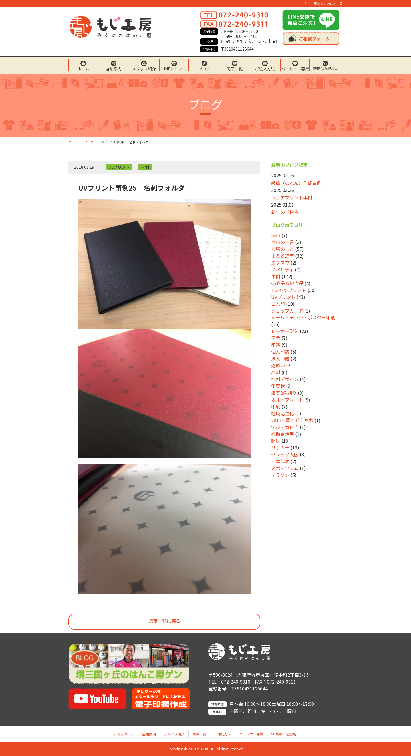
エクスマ (280, 262)
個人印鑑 (280, 351)
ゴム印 (278, 303)
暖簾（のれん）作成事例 (296, 183)
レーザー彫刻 (285, 331)
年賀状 (278, 385)
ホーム (83, 68)
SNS (275, 235)
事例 (145, 167)
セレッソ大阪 (285, 454)
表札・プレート (287, 399)
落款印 (278, 365)
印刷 (275, 406)
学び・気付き (285, 427)
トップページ (124, 733)
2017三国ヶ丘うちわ (292, 420)
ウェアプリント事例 (291, 197)
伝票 (275, 337)
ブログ (204, 68)
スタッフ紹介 (144, 68)
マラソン (280, 474)
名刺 (275, 372)
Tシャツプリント (288, 290)
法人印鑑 (280, 358)
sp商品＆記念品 (287, 283)
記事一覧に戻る (164, 620)
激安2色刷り (284, 392)
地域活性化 (282, 413)
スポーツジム (285, 468)
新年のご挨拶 (285, 212)
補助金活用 (282, 433)
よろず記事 (282, 255)
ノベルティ (282, 269)
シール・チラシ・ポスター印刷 (303, 317)
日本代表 (280, 461)
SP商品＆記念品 (325, 68)
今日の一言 (282, 242)
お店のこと (282, 248)
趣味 (275, 440)
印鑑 (275, 344)
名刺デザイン (285, 379)
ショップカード (287, 310)
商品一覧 (235, 68)
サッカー (280, 447)
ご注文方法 (265, 68)
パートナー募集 (295, 68)
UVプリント (119, 167)
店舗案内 (114, 68)
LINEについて (174, 68)
